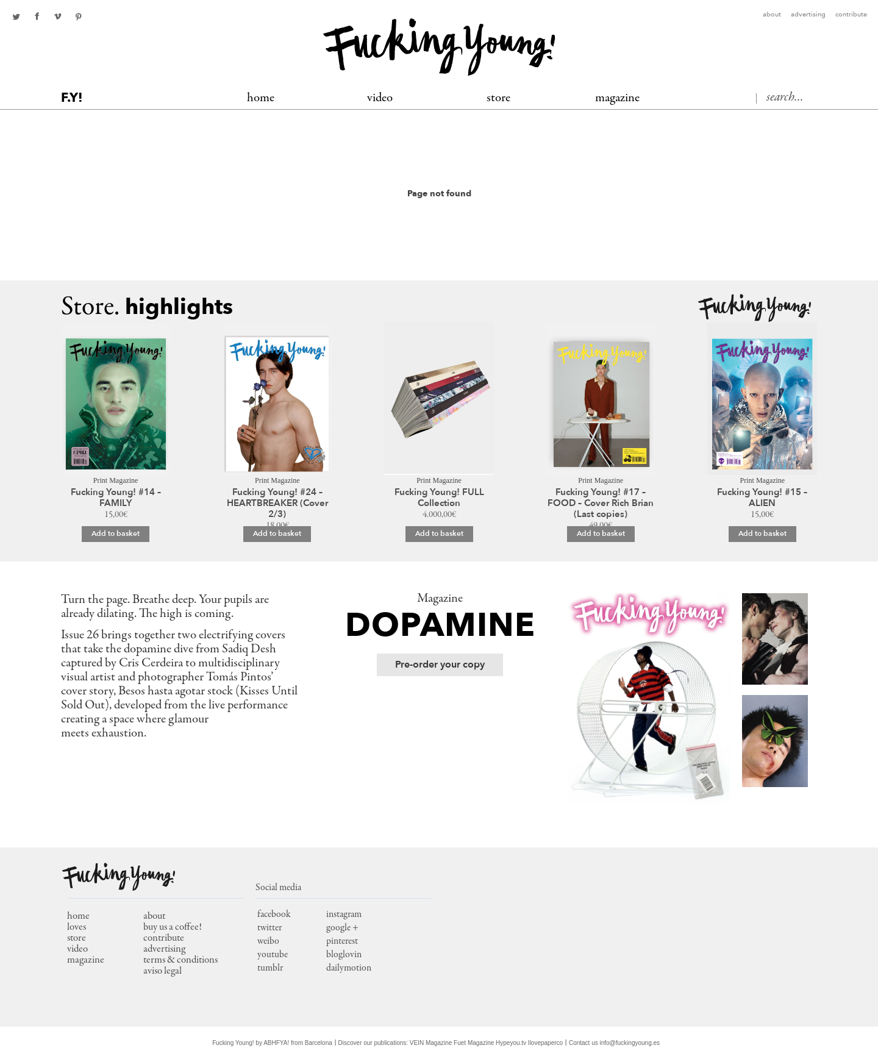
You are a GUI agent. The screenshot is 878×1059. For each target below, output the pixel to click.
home (78, 916)
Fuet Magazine (474, 1042)
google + (342, 928)
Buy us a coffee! (172, 927)
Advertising (808, 15)
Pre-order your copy (440, 664)
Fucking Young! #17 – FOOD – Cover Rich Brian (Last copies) (601, 503)
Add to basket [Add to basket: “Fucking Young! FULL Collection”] (439, 533)
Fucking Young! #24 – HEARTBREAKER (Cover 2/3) (277, 503)
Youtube (57, 16)
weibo (268, 941)
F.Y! (72, 98)
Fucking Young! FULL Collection (439, 497)
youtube (272, 955)
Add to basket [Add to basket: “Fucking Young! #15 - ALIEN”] (762, 533)
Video (380, 98)
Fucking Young (439, 47)
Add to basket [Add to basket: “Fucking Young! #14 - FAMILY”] (115, 533)
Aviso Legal (162, 971)
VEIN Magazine (431, 1042)
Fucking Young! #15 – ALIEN (762, 497)
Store (498, 98)
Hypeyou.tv (511, 1042)
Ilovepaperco (545, 1042)
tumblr (270, 968)
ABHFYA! (276, 1042)
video (77, 949)
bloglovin (344, 955)
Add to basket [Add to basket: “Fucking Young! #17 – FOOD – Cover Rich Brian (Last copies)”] (601, 533)
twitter (15, 16)
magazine (85, 960)
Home (260, 98)
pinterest (78, 16)
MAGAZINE (617, 98)
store (76, 938)
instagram (344, 914)
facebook (36, 16)
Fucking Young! (754, 308)
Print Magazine (115, 480)
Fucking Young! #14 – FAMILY (116, 497)
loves (76, 927)
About (772, 15)
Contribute (851, 15)
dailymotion (348, 968)
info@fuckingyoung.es (630, 1042)
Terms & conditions (180, 960)
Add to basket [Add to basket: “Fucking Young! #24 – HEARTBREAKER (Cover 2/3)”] (277, 533)
